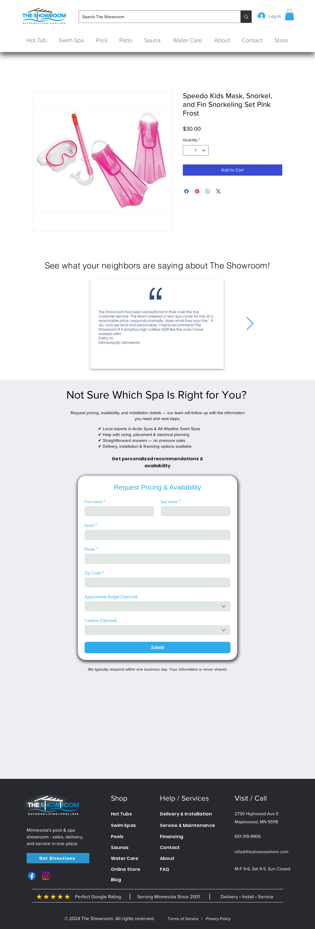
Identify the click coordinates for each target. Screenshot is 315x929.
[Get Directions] (58, 858)
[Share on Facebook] (186, 191)
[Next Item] (250, 324)
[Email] (156, 535)
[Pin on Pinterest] (197, 191)
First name (95, 501)
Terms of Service (183, 918)
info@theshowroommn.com (261, 851)
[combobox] (157, 606)
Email (91, 525)
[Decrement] (187, 150)
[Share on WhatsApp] (207, 191)
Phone (91, 549)
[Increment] (204, 150)
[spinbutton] (196, 150)
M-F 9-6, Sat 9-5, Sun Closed (262, 868)
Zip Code (94, 572)
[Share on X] (218, 191)
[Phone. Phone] (156, 559)
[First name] (118, 511)
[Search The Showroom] (155, 17)
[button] (289, 14)
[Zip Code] (156, 582)
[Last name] (194, 511)
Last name (171, 501)
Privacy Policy (218, 918)
